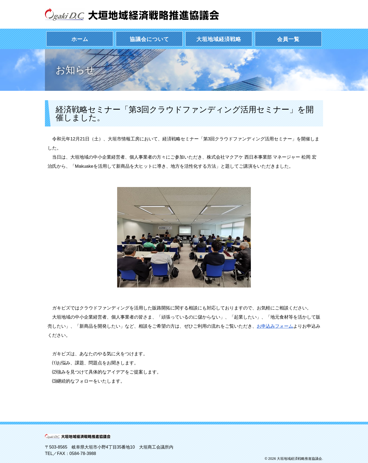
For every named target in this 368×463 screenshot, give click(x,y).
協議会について (149, 39)
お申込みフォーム (275, 326)
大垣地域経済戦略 (218, 39)
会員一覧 (288, 39)
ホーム (79, 39)
